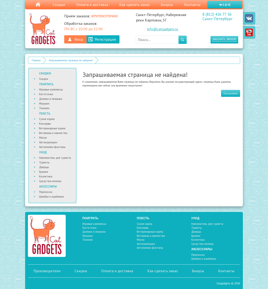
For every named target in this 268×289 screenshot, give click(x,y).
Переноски (45, 192)
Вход (78, 39)
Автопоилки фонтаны (52, 147)
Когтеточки (46, 94)
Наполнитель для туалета (55, 158)
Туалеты (44, 162)
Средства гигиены (50, 181)
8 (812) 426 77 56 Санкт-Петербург (217, 16)
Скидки (59, 4)
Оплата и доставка (92, 4)
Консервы (45, 123)
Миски (43, 137)
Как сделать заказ (134, 4)
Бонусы (167, 4)
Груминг (43, 172)
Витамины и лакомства (53, 133)
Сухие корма (47, 119)
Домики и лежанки (50, 99)
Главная (36, 60)
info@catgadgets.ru (162, 29)
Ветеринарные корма (52, 128)
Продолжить (231, 93)
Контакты (192, 4)
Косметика (45, 176)
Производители (47, 270)
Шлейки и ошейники (51, 196)
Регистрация (105, 39)
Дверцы (44, 167)
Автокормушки (48, 142)
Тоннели (44, 108)
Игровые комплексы (51, 89)
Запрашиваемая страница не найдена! (71, 60)
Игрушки (44, 103)
